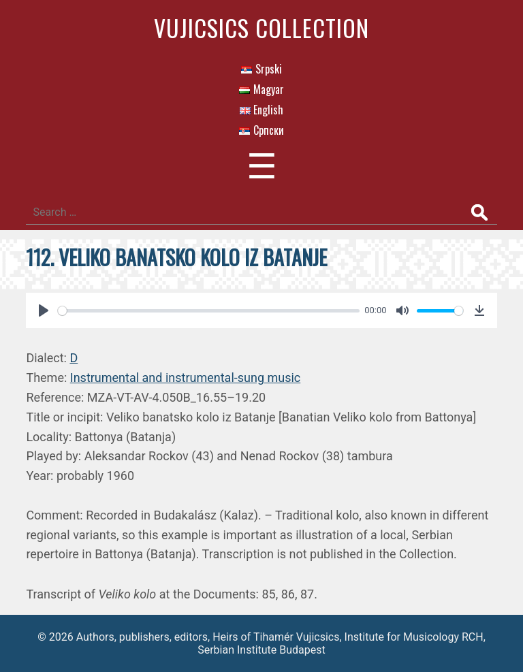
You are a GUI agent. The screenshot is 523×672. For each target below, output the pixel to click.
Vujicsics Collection (261, 27)
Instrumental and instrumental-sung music (185, 377)
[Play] (43, 310)
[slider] (208, 310)
